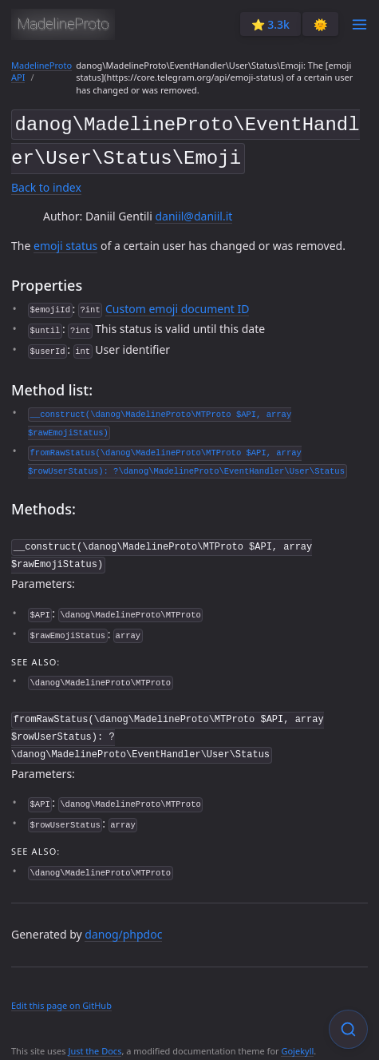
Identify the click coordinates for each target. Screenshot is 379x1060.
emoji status (65, 240)
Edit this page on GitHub (61, 997)
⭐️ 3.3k (270, 24)
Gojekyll (297, 1043)
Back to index (46, 183)
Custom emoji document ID (177, 304)
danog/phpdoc (123, 926)
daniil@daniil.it (193, 212)
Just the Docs (94, 1043)
